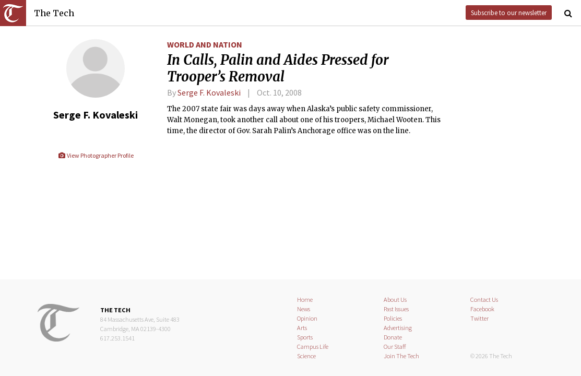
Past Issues (396, 309)
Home (305, 299)
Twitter (479, 318)
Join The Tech (401, 356)
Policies (393, 318)
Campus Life (312, 346)
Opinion (307, 318)
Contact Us (484, 299)
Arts (302, 328)
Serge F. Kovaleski (209, 92)
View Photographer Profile (96, 155)
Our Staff (395, 346)
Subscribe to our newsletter (509, 12)
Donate (393, 337)
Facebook (482, 309)
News (303, 309)
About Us (395, 299)
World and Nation (204, 44)
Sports (305, 337)
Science (306, 356)
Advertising (398, 328)
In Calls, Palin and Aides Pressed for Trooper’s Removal (278, 68)
